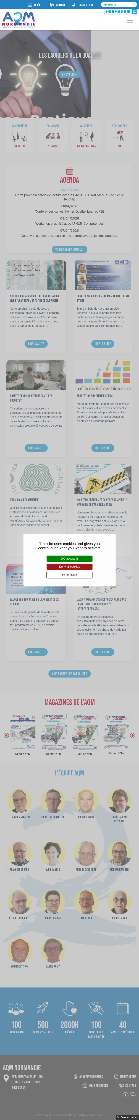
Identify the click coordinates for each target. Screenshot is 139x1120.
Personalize (69, 575)
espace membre (86, 5)
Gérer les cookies (129, 1117)
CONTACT (60, 5)
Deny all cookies (69, 566)
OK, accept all (69, 558)
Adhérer (38, 5)
